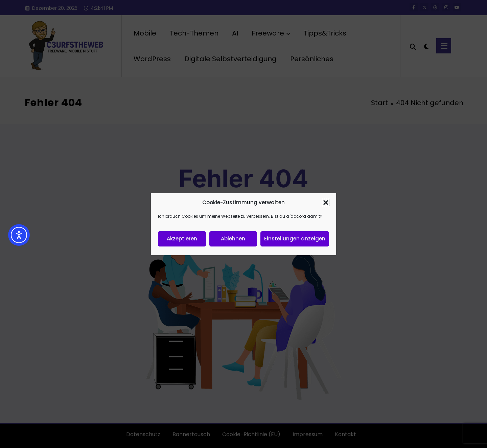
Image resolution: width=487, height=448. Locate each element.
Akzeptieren (182, 238)
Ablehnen (233, 238)
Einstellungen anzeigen (294, 238)
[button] (325, 202)
